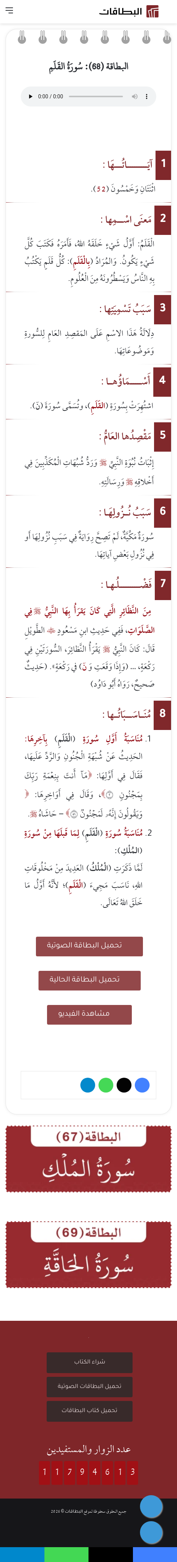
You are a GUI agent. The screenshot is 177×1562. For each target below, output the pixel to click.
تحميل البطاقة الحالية (90, 980)
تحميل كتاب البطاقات (89, 1411)
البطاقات (74, 1512)
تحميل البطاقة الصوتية (89, 945)
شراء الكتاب (89, 1362)
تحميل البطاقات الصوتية (89, 1387)
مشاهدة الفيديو (89, 1014)
